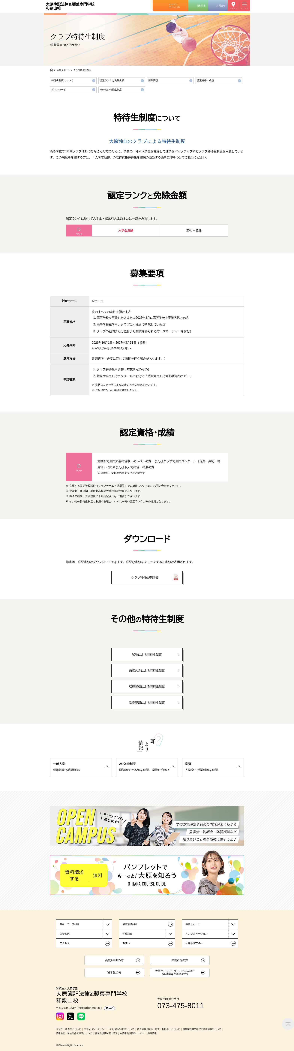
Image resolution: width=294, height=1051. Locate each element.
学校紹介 (127, 933)
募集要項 (153, 80)
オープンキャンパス (174, 5)
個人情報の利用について (121, 1029)
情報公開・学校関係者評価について (74, 1033)
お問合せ (220, 5)
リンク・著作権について (68, 1029)
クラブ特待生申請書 (144, 577)
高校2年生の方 (114, 960)
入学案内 (65, 933)
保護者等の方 (179, 960)
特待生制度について (62, 80)
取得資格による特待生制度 (147, 686)
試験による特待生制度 (147, 654)
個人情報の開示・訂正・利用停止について (158, 1029)
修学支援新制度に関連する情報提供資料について (120, 1033)
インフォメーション (197, 933)
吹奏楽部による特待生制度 (147, 702)
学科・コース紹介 (69, 924)
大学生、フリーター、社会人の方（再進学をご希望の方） (175, 972)
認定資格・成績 (205, 80)
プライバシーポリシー (95, 1029)
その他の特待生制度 (111, 89)
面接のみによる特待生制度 (147, 670)
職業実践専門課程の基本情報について (202, 1029)
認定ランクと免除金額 (112, 80)
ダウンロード (58, 89)
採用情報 (152, 1033)
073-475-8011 (180, 1005)
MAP (109, 1008)
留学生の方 (114, 972)
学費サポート (63, 70)
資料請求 (201, 5)
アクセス (233, 8)
